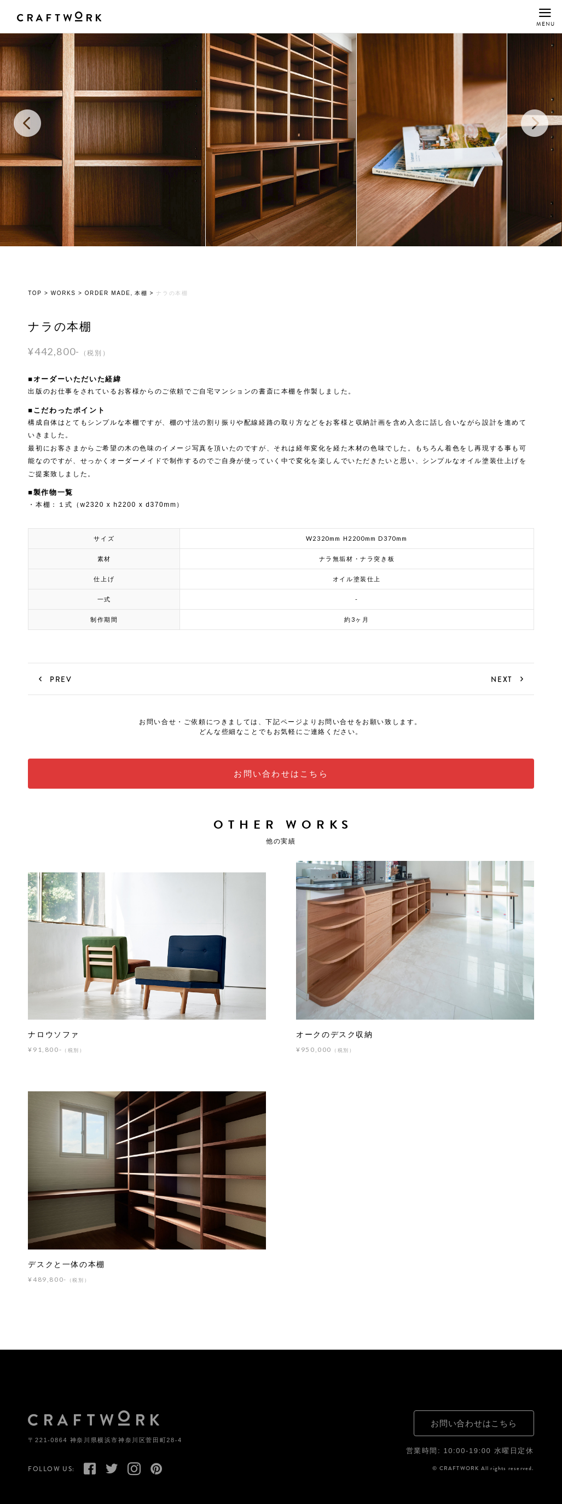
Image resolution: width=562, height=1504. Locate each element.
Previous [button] (27, 123)
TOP (35, 294)
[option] (281, 123)
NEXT (501, 679)
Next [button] (534, 123)
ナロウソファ (53, 1034)
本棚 (141, 294)
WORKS (63, 294)
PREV (61, 679)
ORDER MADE (108, 294)
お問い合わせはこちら (281, 774)
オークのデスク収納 (334, 1034)
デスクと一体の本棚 (66, 1264)
